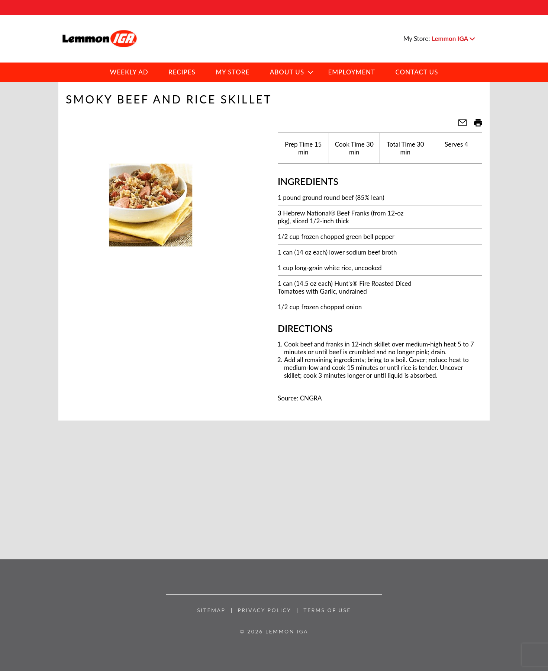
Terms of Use (327, 610)
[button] (453, 38)
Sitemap (211, 610)
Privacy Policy (264, 610)
